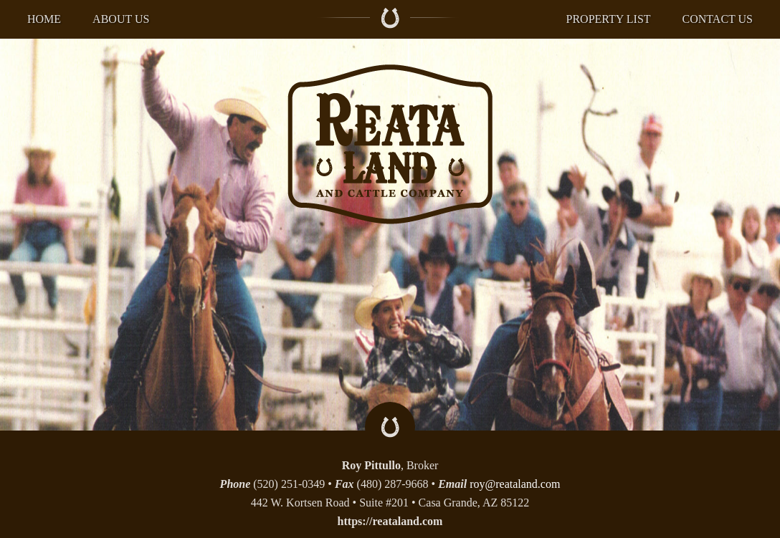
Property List (608, 19)
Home (44, 19)
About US (120, 19)
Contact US (717, 19)
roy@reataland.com (515, 484)
